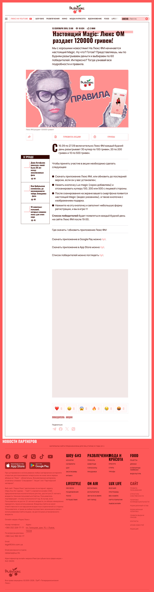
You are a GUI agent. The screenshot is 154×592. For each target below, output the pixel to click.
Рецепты (133, 460)
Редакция (134, 529)
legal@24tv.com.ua (14, 544)
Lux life (115, 483)
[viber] (73, 429)
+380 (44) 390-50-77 (14, 536)
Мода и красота (78, 19)
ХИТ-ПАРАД (91, 500)
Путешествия (71, 500)
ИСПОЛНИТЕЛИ (93, 492)
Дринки (133, 464)
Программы (114, 492)
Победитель (58, 417)
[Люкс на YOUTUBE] (21, 19)
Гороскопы (92, 468)
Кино (64, 19)
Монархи (70, 460)
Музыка (69, 476)
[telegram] (54, 429)
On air (92, 483)
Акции (69, 417)
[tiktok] (42, 457)
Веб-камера (113, 496)
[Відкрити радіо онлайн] (135, 19)
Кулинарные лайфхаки (135, 469)
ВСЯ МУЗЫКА (92, 488)
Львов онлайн (115, 504)
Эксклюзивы (71, 472)
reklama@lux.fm (12, 553)
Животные (91, 464)
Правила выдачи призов (137, 516)
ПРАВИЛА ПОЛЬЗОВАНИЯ (136, 489)
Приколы (91, 460)
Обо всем (70, 488)
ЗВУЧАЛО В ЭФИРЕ (94, 496)
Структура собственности (137, 495)
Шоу (68, 468)
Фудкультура (135, 474)
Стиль (111, 468)
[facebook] (60, 429)
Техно (68, 496)
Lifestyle (116, 19)
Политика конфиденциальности (139, 501)
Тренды (112, 472)
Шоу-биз (40, 19)
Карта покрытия (115, 500)
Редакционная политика (136, 511)
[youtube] (50, 457)
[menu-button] (6, 19)
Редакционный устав (139, 506)
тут (104, 239)
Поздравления (72, 492)
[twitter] (67, 429)
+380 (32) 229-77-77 (14, 527)
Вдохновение (95, 19)
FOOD (106, 19)
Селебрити (70, 464)
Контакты (134, 521)
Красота (112, 464)
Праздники (92, 472)
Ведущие (112, 488)
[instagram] (16, 457)
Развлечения (52, 19)
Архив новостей (137, 525)
